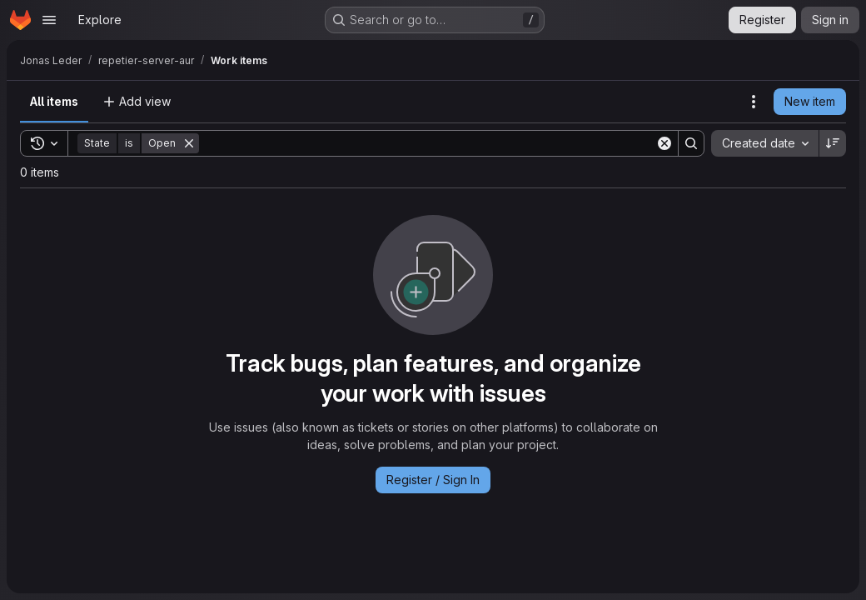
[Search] (427, 143)
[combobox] (765, 143)
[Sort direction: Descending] (832, 143)
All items (54, 101)
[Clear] (664, 143)
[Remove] (189, 143)
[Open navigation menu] (49, 20)
